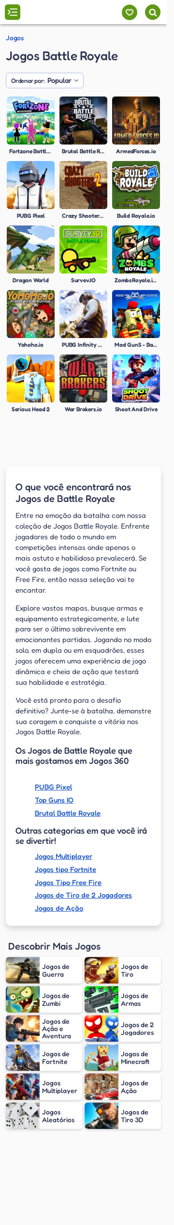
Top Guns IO (54, 800)
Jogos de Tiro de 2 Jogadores (83, 895)
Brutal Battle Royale (68, 813)
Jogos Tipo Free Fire (68, 882)
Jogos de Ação (59, 908)
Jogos (15, 38)
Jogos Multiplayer (63, 856)
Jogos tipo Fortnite (65, 869)
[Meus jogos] (129, 12)
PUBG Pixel (53, 786)
